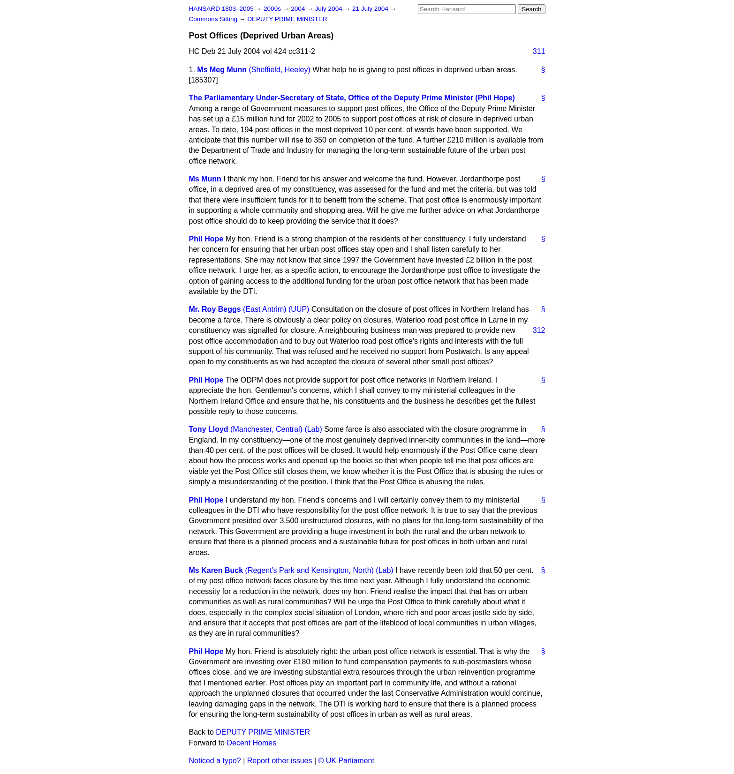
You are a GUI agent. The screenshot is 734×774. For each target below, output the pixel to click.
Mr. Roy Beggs (215, 309)
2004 (299, 8)
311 (539, 51)
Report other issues (279, 761)
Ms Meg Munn (222, 70)
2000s (273, 8)
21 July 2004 (371, 8)
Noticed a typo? (215, 761)
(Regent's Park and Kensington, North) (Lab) (319, 570)
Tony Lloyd (208, 429)
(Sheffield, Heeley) (279, 70)
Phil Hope (206, 239)
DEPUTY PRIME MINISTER (287, 19)
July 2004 (329, 8)
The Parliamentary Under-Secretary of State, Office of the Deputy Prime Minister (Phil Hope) (352, 98)
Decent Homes (251, 743)
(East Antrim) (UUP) (276, 309)
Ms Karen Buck (216, 570)
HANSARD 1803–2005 (221, 8)
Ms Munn (205, 179)
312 (539, 330)
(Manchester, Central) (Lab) (276, 429)
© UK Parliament (346, 761)
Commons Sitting (214, 19)
